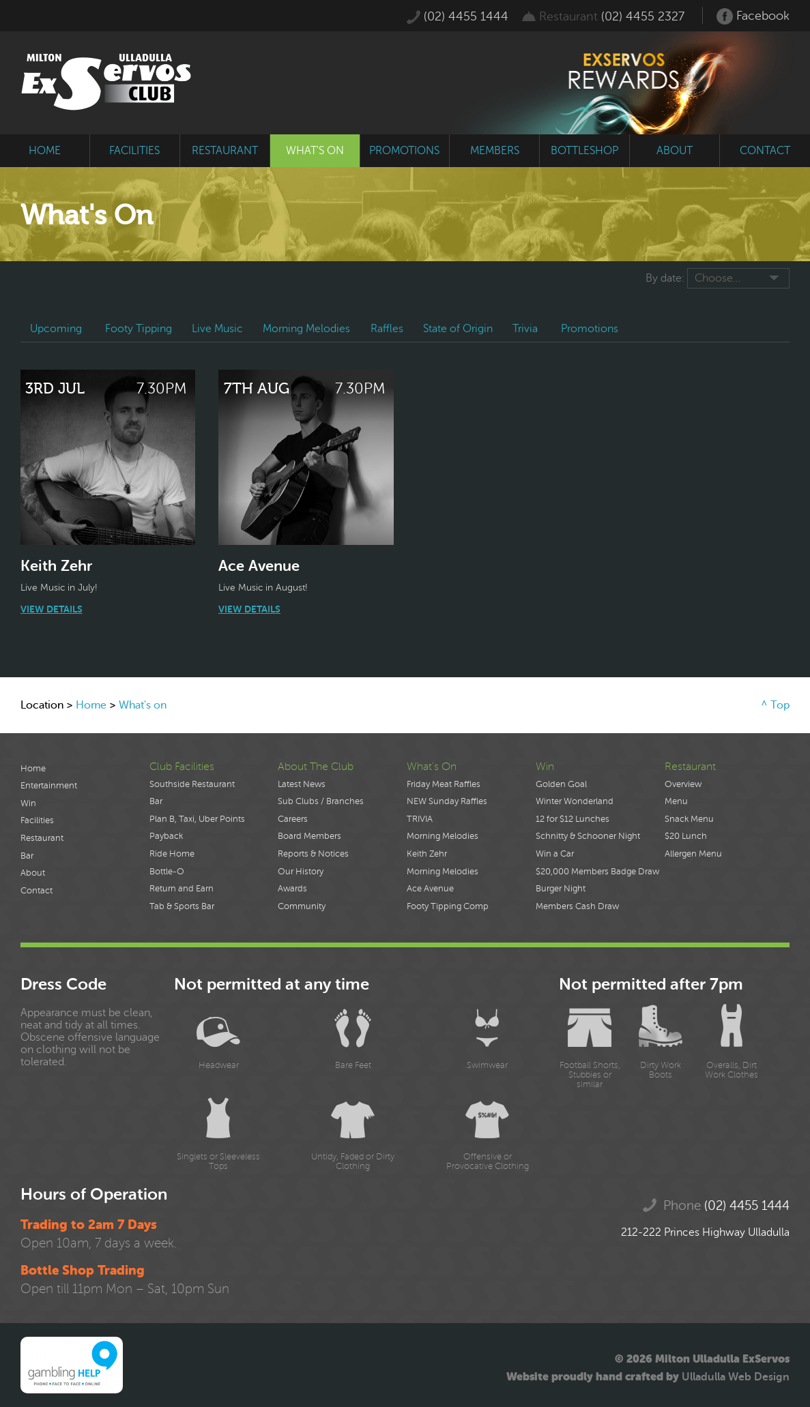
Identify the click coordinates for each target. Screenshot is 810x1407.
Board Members (309, 836)
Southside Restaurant (192, 784)
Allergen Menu (693, 854)
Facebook (753, 16)
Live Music (218, 329)
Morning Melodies (308, 329)
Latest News (302, 784)
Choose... (718, 278)
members (494, 151)
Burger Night (560, 888)
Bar (26, 856)
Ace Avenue (430, 888)
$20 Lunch (686, 836)
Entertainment (48, 785)
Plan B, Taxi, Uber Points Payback (197, 828)
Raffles (389, 329)
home (45, 151)
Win (28, 803)
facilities (134, 151)
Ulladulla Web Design (736, 1377)
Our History (300, 871)
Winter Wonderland (574, 801)
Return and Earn (181, 888)
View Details (51, 609)
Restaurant (41, 838)
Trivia (528, 329)
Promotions (593, 329)
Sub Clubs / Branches (321, 801)
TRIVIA (420, 819)
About (32, 873)
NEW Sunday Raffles (447, 801)
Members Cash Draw (577, 906)
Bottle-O (166, 871)
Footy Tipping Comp (448, 906)
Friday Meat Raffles (443, 784)
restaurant (225, 151)
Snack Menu (689, 819)
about (674, 151)
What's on (143, 705)
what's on (315, 151)
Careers (293, 819)
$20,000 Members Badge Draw (597, 871)
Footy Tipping (139, 329)
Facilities (37, 820)
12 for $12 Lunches (572, 819)
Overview (683, 784)
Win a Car (555, 854)
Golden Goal (561, 784)
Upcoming (57, 329)
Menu (676, 801)
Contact (36, 890)
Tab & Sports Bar (181, 906)
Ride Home (171, 854)
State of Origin (460, 329)
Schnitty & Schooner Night (588, 836)
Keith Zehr (427, 854)
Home (91, 705)
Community (302, 906)
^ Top (775, 705)
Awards (292, 888)
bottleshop (584, 151)
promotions (404, 151)
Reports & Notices (313, 854)
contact (765, 151)
